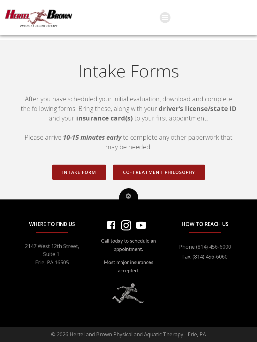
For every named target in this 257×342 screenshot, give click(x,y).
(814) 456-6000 (213, 246)
